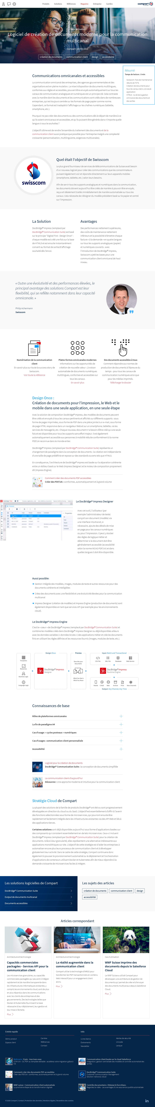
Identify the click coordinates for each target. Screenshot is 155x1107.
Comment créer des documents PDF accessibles (34, 1072)
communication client (77, 56)
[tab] (77, 716)
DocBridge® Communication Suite (48, 231)
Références (45, 1042)
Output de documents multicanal (21, 896)
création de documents (51, 56)
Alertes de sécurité (123, 1038)
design (95, 56)
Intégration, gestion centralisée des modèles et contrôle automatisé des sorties (115, 1062)
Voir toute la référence (34, 375)
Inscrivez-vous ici (85, 2)
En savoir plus (77, 382)
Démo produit (11, 1039)
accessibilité (108, 56)
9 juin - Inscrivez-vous (27, 1059)
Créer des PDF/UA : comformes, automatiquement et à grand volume (41, 1074)
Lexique (119, 1045)
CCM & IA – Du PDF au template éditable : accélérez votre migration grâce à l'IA (43, 1062)
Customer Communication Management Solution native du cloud (103, 1075)
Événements (86, 1042)
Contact (44, 1045)
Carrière (44, 1038)
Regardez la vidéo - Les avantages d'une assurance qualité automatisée (115, 1087)
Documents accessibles (16, 903)
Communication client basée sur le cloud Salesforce (109, 1059)
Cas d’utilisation (77, 29)
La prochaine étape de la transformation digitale (33, 1087)
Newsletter (85, 1046)
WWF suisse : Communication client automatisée (34, 1085)
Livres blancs (86, 1039)
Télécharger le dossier (120, 382)
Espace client (10, 1042)
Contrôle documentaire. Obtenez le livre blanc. (106, 1085)
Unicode (119, 1042)
